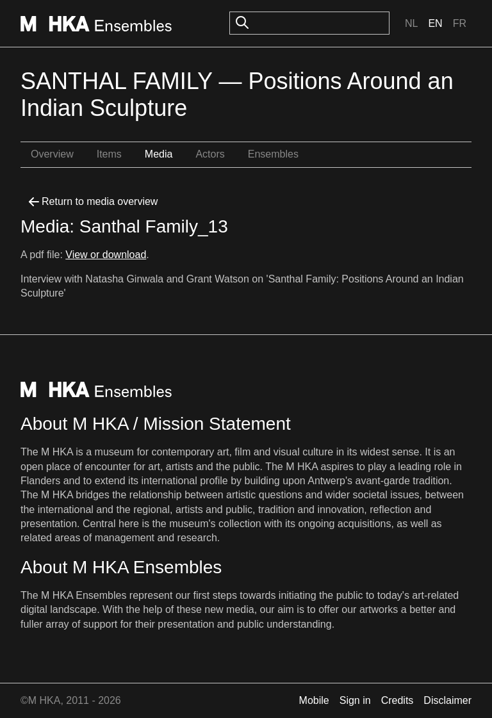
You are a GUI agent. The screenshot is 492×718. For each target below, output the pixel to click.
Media (159, 154)
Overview (52, 154)
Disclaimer (447, 700)
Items (109, 154)
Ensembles (273, 154)
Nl (411, 23)
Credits (397, 700)
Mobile (314, 700)
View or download (105, 254)
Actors (209, 154)
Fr (459, 23)
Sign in (355, 700)
